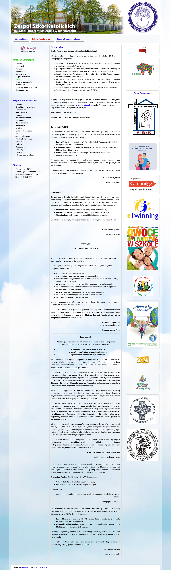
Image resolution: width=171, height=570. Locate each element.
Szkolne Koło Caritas (23, 139)
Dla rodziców (20, 74)
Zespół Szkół (20, 177)
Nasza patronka (21, 123)
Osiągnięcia (20, 85)
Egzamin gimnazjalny (23, 82)
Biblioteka (19, 142)
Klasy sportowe (21, 90)
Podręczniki (20, 72)
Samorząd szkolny (22, 136)
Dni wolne (19, 69)
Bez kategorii (20, 169)
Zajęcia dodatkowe (22, 77)
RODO (17, 134)
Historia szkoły (21, 126)
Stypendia (19, 79)
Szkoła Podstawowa (23, 174)
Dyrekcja (18, 128)
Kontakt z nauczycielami (25, 107)
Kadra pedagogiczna (23, 131)
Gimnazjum (20, 147)
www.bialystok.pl (83, 105)
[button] (42, 39)
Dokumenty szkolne (23, 118)
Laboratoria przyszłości (24, 155)
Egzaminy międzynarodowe (26, 87)
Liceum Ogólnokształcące (25, 172)
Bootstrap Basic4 (42, 567)
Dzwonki (18, 115)
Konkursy (19, 150)
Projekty (18, 144)
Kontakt (18, 64)
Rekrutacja (19, 120)
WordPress (25, 567)
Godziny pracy (21, 112)
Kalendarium (20, 110)
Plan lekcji (19, 66)
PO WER (18, 152)
